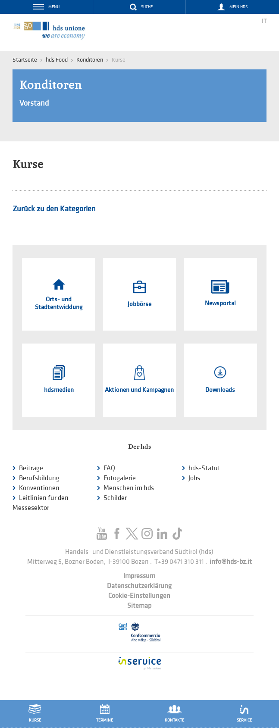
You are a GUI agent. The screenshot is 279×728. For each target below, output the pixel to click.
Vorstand (34, 103)
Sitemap (139, 606)
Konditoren (89, 59)
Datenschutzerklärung (139, 586)
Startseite (25, 59)
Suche (147, 6)
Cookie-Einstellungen (139, 596)
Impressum (139, 576)
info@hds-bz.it (231, 562)
